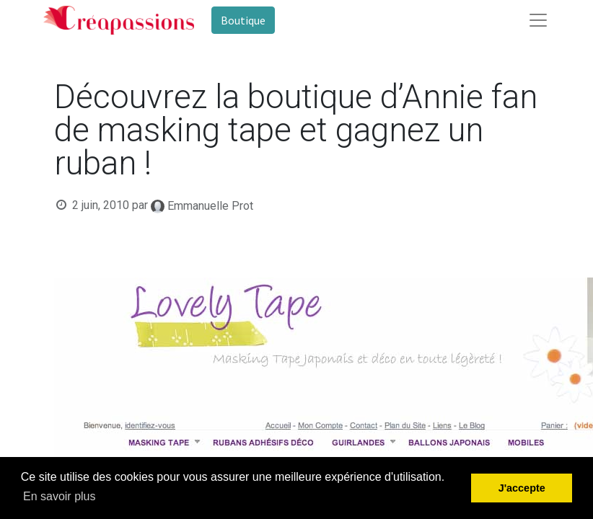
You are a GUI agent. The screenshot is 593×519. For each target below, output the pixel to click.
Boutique (243, 20)
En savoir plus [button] (59, 496)
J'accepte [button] (521, 488)
